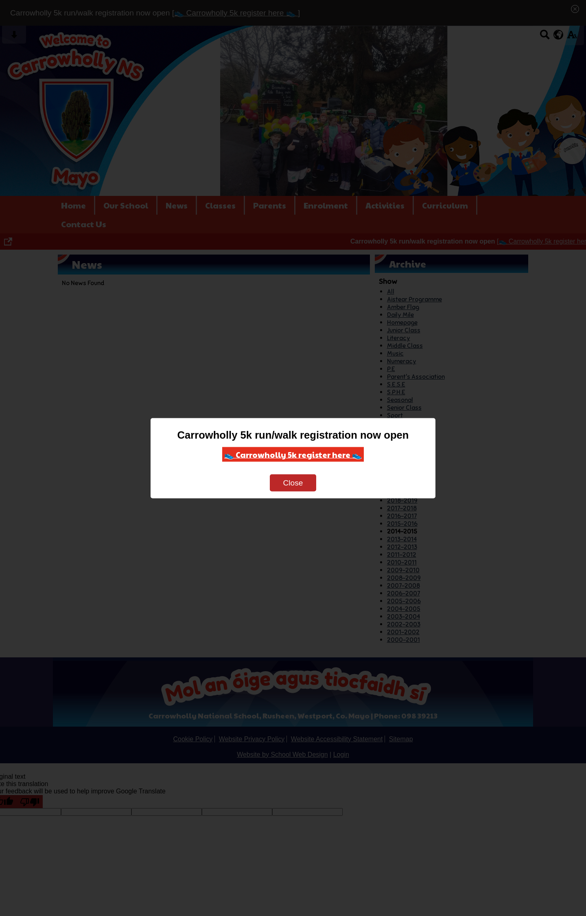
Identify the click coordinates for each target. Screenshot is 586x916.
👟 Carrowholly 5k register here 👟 (293, 454)
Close (293, 482)
